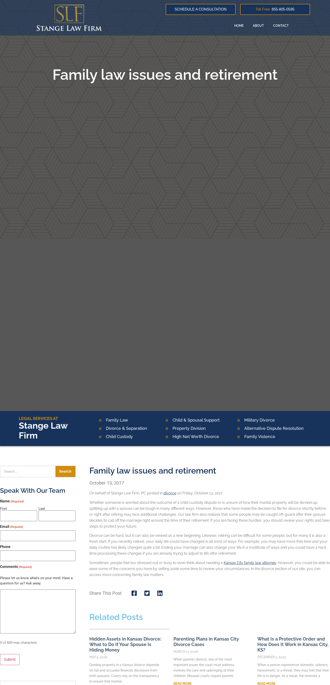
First (3, 508)
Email (11, 525)
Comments (16, 562)
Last (41, 508)
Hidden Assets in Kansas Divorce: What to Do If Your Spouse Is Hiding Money (125, 644)
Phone (5, 544)
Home (239, 25)
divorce (169, 493)
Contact (281, 25)
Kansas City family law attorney (250, 563)
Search (65, 471)
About (258, 25)
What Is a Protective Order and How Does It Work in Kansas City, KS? (293, 644)
